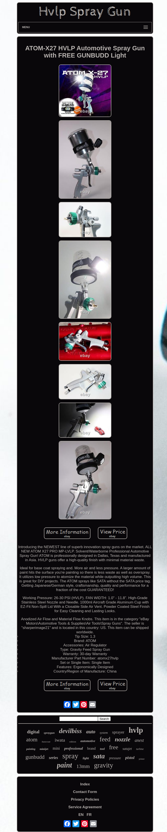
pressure (115, 758)
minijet (44, 749)
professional (73, 748)
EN (81, 815)
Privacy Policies (85, 799)
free (113, 747)
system (104, 732)
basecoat (46, 741)
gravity (103, 765)
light (86, 758)
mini (56, 748)
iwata (60, 740)
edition (72, 741)
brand (91, 748)
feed (105, 739)
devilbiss (70, 730)
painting (30, 749)
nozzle (122, 739)
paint (64, 765)
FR (89, 815)
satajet (127, 749)
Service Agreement (85, 807)
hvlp (136, 730)
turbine (140, 749)
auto (90, 731)
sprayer (118, 732)
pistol (129, 757)
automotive (87, 741)
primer (142, 759)
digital (33, 731)
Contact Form (85, 792)
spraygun (49, 732)
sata (99, 756)
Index (85, 784)
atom (31, 739)
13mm (83, 766)
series (53, 758)
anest (139, 740)
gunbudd (35, 757)
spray (70, 756)
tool (102, 749)
